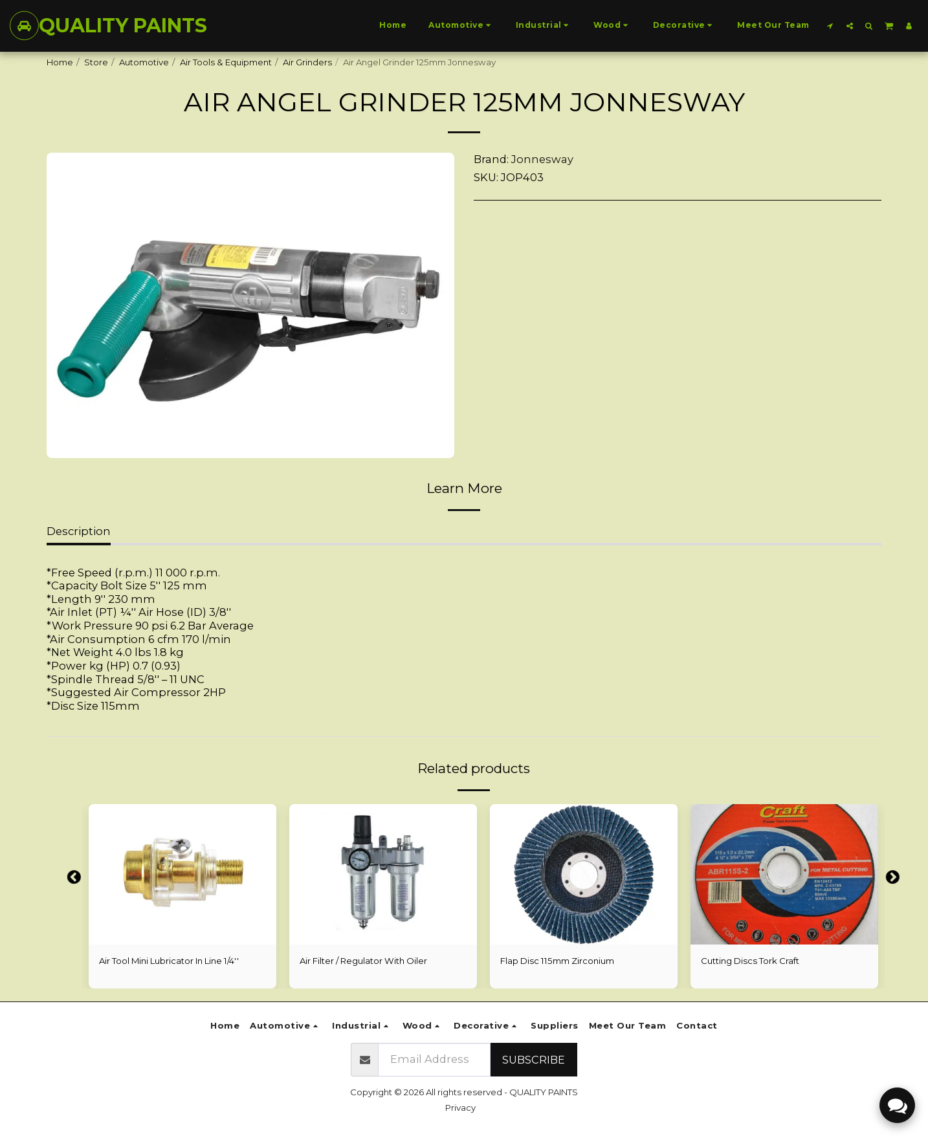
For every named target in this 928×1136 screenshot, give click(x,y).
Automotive (144, 62)
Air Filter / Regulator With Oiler (363, 961)
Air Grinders (307, 62)
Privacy (460, 1107)
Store (96, 62)
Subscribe (533, 1059)
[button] (830, 25)
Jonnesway (542, 159)
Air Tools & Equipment (226, 62)
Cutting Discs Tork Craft (750, 961)
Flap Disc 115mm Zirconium (557, 961)
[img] (182, 874)
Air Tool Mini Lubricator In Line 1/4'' (169, 961)
